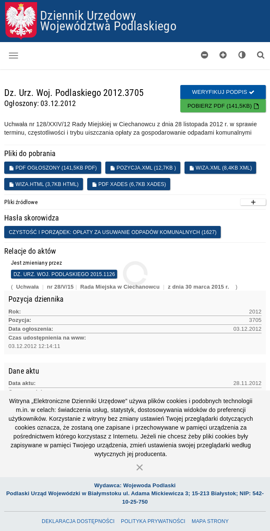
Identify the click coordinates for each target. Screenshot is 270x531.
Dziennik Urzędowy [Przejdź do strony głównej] (88, 15)
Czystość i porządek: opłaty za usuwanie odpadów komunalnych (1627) (113, 232)
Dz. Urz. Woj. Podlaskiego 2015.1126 (64, 274)
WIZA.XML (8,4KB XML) (220, 168)
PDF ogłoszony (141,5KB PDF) (53, 168)
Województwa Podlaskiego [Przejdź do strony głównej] (108, 25)
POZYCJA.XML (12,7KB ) (143, 168)
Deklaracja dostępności (78, 521)
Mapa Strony (210, 521)
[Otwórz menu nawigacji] (13, 55)
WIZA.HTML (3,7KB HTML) (44, 184)
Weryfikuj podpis (223, 92)
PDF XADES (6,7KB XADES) (129, 184)
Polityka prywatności (153, 521)
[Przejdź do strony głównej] (21, 21)
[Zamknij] (140, 467)
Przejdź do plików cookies (135, 2)
